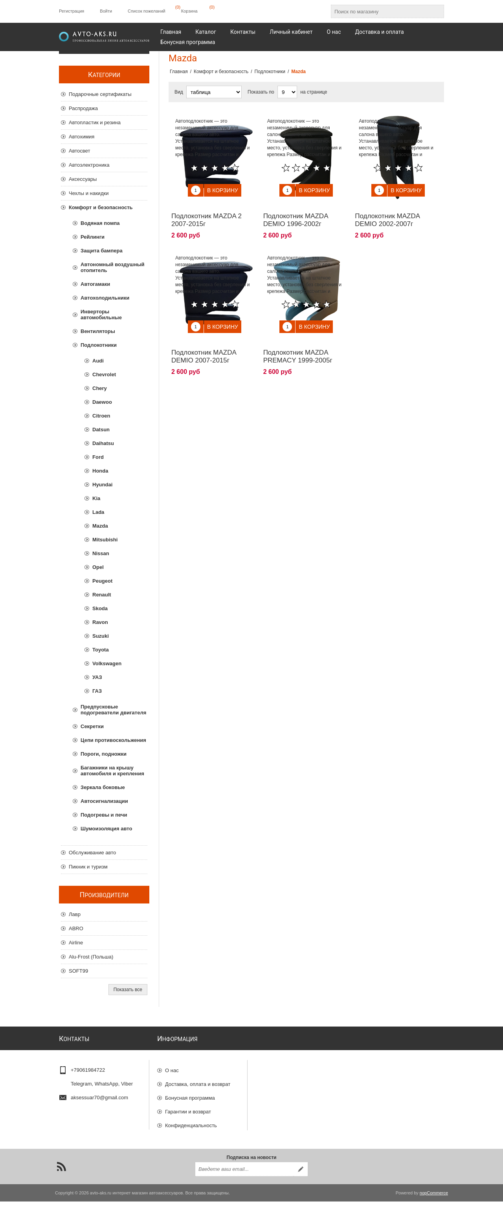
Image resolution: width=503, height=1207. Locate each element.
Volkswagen (106, 663)
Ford (98, 457)
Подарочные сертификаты (100, 94)
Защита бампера (102, 251)
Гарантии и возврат (188, 1108)
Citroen (101, 416)
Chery (99, 388)
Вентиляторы (98, 331)
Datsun (101, 429)
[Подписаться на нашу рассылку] (244, 1175)
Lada (98, 512)
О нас (172, 1067)
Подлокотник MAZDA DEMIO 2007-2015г (203, 344)
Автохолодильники (105, 298)
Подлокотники (99, 345)
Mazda (100, 526)
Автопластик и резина (95, 122)
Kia (96, 498)
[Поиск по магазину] (380, 11)
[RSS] (61, 1172)
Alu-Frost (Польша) (91, 957)
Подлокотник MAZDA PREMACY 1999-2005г (297, 344)
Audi (98, 361)
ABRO (76, 928)
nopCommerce (434, 1198)
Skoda (100, 608)
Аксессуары (83, 179)
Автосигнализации (104, 801)
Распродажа (83, 108)
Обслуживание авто (92, 853)
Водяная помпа (100, 223)
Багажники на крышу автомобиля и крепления (112, 770)
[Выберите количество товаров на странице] (287, 92)
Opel (98, 567)
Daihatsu (103, 443)
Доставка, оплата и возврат (197, 1081)
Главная (179, 71)
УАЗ (97, 677)
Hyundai (102, 485)
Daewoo (102, 402)
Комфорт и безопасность (101, 207)
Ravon (100, 622)
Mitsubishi (104, 540)
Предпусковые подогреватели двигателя (113, 710)
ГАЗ (97, 691)
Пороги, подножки (104, 754)
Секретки (92, 726)
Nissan (100, 553)
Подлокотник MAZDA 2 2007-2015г (206, 214)
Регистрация (71, 11)
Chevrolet (104, 374)
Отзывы (174, 1136)
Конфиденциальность (191, 1122)
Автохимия (81, 137)
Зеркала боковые (103, 787)
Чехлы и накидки (88, 193)
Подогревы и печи (104, 815)
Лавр (75, 914)
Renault (101, 595)
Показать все (128, 989)
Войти (106, 11)
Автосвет (79, 151)
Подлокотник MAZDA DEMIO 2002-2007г (387, 214)
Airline (76, 943)
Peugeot (102, 581)
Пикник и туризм (88, 867)
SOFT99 (78, 971)
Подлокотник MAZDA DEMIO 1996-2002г (295, 214)
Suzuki (100, 636)
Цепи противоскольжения (113, 740)
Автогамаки (95, 284)
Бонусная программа (190, 1094)
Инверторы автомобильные (101, 314)
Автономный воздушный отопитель (113, 267)
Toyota (100, 650)
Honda (100, 471)
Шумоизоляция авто (106, 829)
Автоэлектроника (89, 165)
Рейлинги (93, 237)
